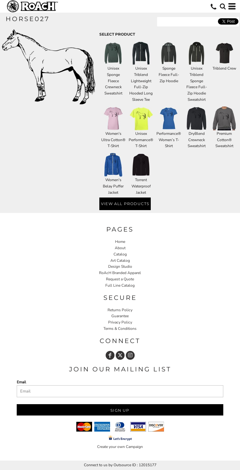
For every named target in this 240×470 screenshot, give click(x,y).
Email (21, 382)
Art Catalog (120, 260)
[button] (223, 6)
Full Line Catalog (120, 285)
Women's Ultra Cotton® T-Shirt (113, 140)
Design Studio (120, 266)
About (120, 247)
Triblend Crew (224, 68)
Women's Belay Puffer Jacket (113, 186)
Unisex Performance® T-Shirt (141, 140)
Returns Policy (120, 309)
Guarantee (120, 315)
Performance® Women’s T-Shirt (168, 140)
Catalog (120, 254)
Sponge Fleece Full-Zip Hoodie (169, 74)
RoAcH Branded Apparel (120, 272)
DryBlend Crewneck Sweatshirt (197, 140)
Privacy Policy (120, 322)
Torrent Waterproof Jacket (141, 186)
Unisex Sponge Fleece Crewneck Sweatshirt (113, 81)
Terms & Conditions (120, 328)
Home (120, 241)
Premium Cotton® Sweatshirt (224, 140)
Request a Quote (120, 279)
